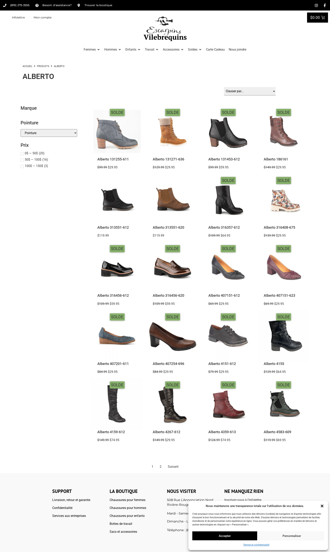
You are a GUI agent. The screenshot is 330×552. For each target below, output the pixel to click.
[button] (322, 506)
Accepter (225, 536)
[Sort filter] (250, 91)
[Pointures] (49, 133)
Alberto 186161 (276, 159)
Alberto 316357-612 (224, 227)
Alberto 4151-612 (222, 364)
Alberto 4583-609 (277, 432)
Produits (43, 66)
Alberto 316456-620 (168, 296)
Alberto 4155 (274, 364)
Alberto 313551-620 (168, 227)
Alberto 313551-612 (113, 227)
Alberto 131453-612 (224, 159)
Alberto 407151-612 (224, 296)
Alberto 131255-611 (113, 159)
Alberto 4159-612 (111, 432)
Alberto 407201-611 (113, 364)
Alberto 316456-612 (113, 296)
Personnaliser (292, 536)
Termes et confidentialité (256, 544)
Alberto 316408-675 (279, 227)
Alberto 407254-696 (168, 364)
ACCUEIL (27, 66)
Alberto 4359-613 (222, 432)
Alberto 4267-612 (166, 432)
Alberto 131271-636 (168, 159)
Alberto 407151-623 (279, 296)
